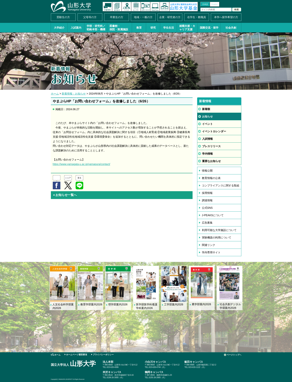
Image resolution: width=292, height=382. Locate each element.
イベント (207, 123)
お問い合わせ (145, 6)
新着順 (206, 109)
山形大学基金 (183, 6)
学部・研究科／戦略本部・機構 (96, 27)
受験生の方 (63, 17)
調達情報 (207, 200)
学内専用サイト (211, 252)
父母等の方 (90, 17)
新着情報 (107, 6)
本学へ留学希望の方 (226, 17)
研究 (153, 27)
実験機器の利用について (216, 237)
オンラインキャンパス (155, 6)
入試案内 (76, 27)
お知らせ (207, 116)
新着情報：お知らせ (74, 93)
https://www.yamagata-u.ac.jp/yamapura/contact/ (81, 164)
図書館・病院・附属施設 (119, 27)
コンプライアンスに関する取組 (220, 185)
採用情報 (207, 192)
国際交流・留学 (209, 27)
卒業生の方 (116, 17)
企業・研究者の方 (170, 17)
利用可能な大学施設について (219, 230)
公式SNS (207, 207)
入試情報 (207, 138)
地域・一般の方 (143, 17)
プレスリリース (211, 146)
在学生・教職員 (196, 17)
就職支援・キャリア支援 (187, 27)
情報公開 (207, 170)
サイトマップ (164, 6)
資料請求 (117, 6)
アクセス (126, 6)
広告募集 (207, 222)
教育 (139, 27)
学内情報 (207, 153)
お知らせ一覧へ (65, 195)
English (214, 4)
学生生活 (168, 27)
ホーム (55, 93)
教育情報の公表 (211, 178)
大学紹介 (59, 27)
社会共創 (231, 27)
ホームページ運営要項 (76, 354)
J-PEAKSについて (213, 215)
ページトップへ (234, 355)
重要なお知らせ (211, 161)
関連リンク (208, 244)
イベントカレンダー (136, 6)
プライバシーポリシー (103, 354)
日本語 (205, 4)
